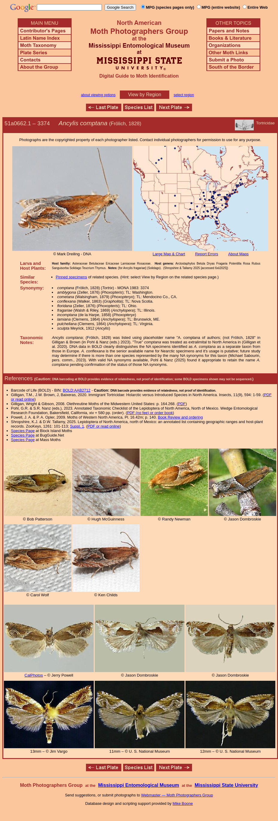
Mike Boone (183, 803)
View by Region (144, 94)
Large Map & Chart (169, 254)
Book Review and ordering (180, 417)
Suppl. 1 (77, 426)
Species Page (23, 430)
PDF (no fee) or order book (150, 412)
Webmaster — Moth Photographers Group (177, 795)
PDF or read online (103, 426)
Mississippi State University (226, 785)
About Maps (238, 254)
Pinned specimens (71, 277)
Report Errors (206, 254)
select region (184, 95)
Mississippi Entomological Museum (138, 785)
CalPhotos (34, 675)
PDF (182, 404)
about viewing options (98, 95)
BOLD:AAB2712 (76, 390)
